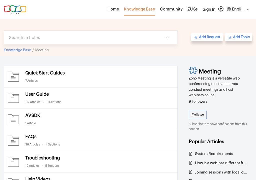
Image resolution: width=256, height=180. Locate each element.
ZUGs (193, 9)
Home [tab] (113, 9)
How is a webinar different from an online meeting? (221, 163)
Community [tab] (171, 9)
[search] (81, 37)
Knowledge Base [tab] (139, 9)
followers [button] (198, 102)
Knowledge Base (17, 50)
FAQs (30, 136)
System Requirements (214, 154)
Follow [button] (198, 114)
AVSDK (32, 115)
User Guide (37, 94)
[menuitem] (209, 9)
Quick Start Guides (45, 73)
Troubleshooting (42, 157)
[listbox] (168, 37)
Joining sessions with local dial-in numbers (221, 172)
